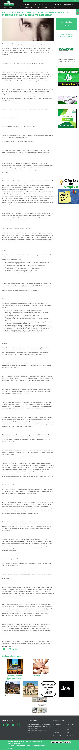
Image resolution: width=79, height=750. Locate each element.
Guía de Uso (70, 730)
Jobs (57, 1)
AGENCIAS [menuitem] (45, 5)
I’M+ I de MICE (36, 675)
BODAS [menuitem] (53, 7)
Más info (10, 748)
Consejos (51, 1)
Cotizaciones (70, 724)
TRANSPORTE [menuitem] (29, 7)
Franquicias (70, 735)
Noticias (35, 1)
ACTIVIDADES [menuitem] (55, 5)
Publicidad (75, 1)
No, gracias (67, 742)
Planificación (58, 735)
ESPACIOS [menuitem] (36, 5)
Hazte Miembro (43, 1)
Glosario (69, 732)
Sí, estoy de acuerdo (57, 742)
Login (62, 1)
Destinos (69, 727)
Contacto (27, 1)
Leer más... (30, 732)
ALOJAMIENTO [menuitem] (25, 5)
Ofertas (68, 1)
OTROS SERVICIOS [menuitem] (42, 7)
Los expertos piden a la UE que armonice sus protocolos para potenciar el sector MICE (15, 677)
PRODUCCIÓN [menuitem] (67, 5)
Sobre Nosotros (58, 724)
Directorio (57, 730)
